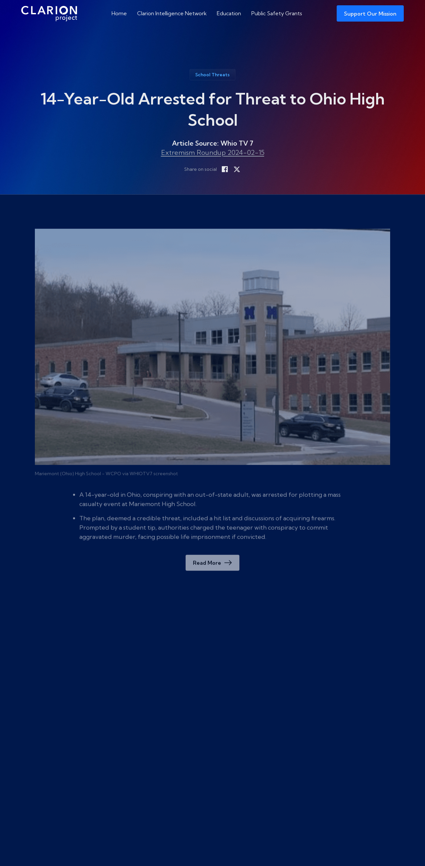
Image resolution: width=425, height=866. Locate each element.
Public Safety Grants (276, 13)
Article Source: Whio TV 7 (212, 143)
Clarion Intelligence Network (172, 13)
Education (229, 13)
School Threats (212, 75)
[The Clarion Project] (49, 13)
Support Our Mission (370, 13)
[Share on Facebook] (225, 169)
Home (119, 13)
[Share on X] (237, 169)
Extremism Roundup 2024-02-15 (212, 152)
